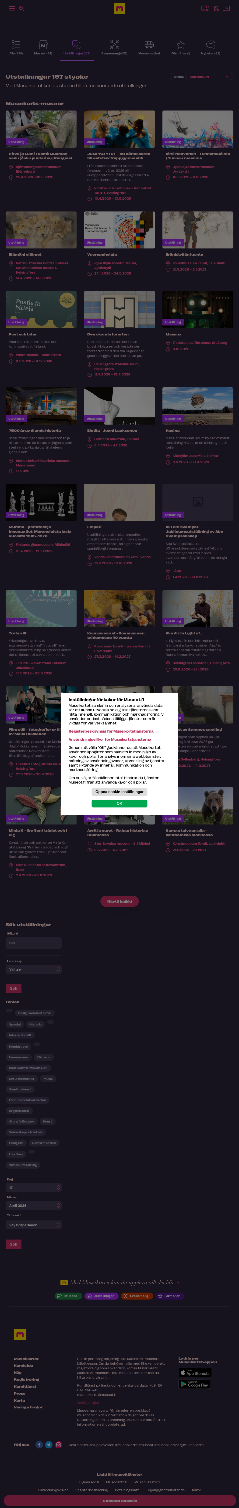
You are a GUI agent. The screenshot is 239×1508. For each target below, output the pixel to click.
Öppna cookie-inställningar (119, 792)
